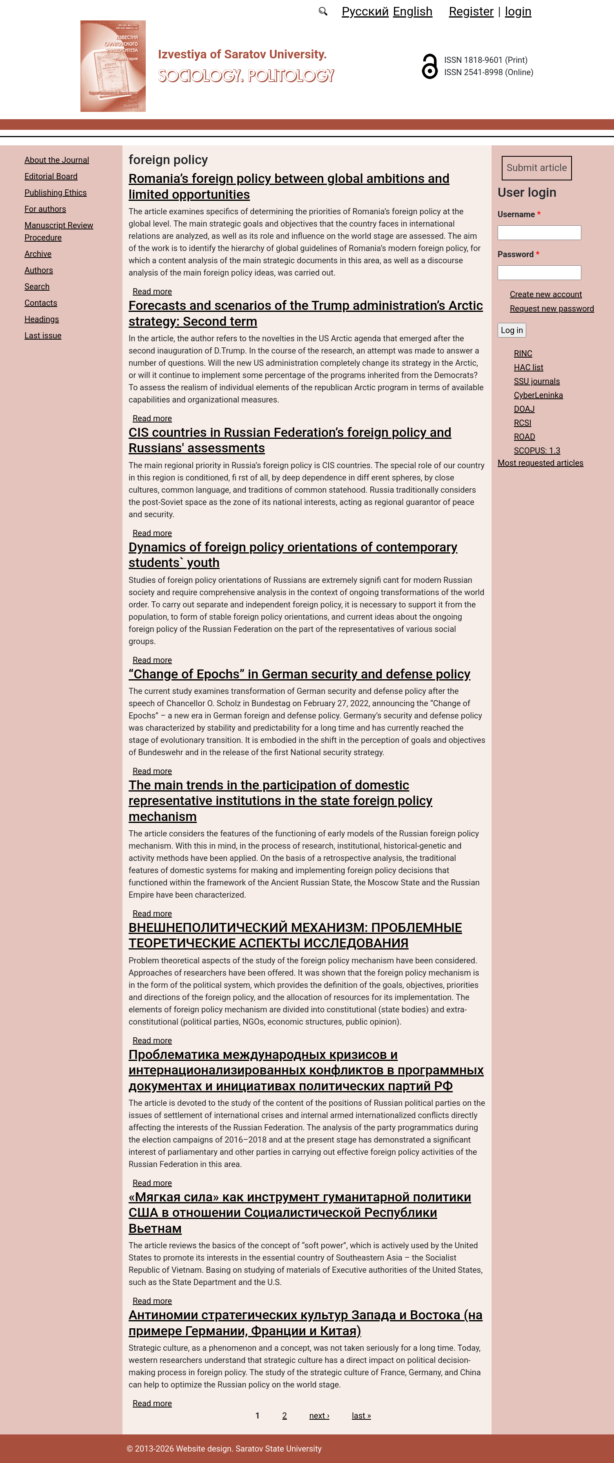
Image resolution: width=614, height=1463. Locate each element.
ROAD (524, 437)
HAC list (528, 367)
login (518, 11)
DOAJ (524, 409)
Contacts (40, 303)
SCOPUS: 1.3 (537, 451)
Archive (37, 254)
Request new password (552, 309)
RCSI (523, 423)
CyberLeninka (538, 395)
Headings (41, 319)
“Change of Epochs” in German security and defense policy (299, 674)
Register (471, 11)
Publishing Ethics (55, 193)
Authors (38, 270)
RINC (523, 353)
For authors (45, 209)
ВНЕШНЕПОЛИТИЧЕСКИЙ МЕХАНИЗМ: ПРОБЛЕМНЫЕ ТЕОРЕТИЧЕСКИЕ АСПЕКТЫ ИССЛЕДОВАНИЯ (295, 935)
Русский (365, 11)
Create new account (546, 294)
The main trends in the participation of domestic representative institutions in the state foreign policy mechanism (280, 800)
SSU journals (537, 381)
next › (319, 1416)
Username (519, 214)
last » (361, 1416)
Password (518, 254)
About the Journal (56, 160)
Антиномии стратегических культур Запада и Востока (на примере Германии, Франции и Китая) (306, 1322)
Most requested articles (540, 463)
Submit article (537, 168)
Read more (152, 291)
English (413, 11)
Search (36, 286)
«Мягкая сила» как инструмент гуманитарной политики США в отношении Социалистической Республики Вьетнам (300, 1212)
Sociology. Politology (246, 75)
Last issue (43, 335)
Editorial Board (51, 176)
